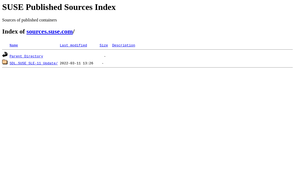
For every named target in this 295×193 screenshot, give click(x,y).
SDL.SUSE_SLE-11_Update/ (34, 63)
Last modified (73, 45)
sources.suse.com (50, 31)
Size (103, 45)
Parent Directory (26, 56)
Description (123, 45)
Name (14, 45)
